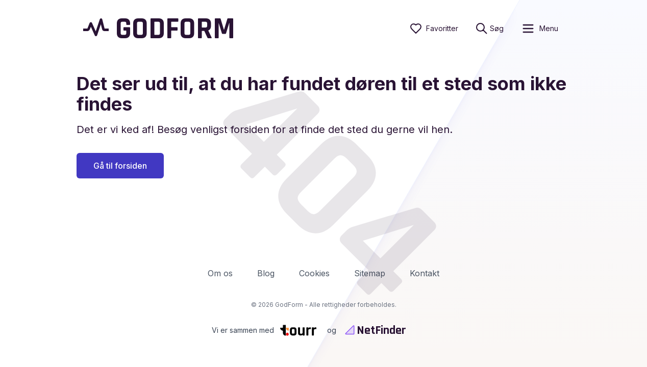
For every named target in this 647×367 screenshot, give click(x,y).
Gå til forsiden (120, 166)
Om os (220, 273)
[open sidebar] (539, 28)
